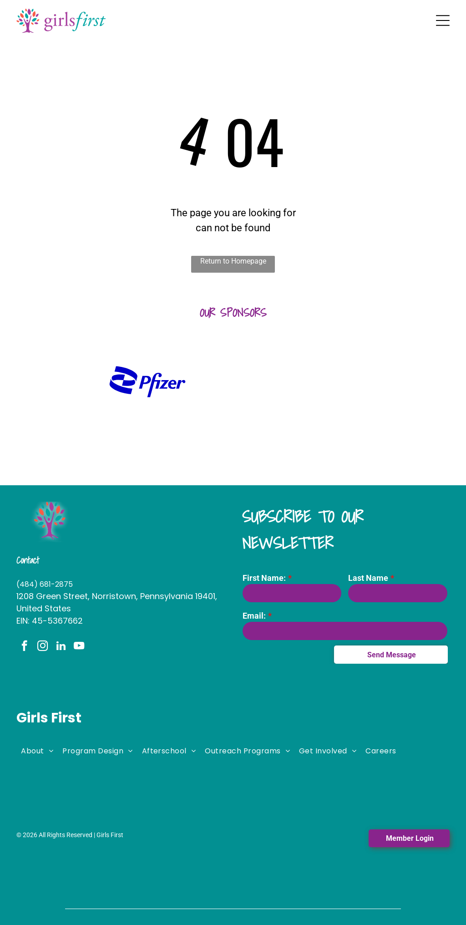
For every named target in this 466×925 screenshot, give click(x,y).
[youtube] (79, 647)
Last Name (368, 578)
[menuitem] (37, 750)
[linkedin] (61, 647)
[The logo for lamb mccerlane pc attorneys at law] (404, 382)
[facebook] (24, 647)
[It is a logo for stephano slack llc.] (318, 382)
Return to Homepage (233, 261)
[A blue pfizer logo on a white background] (147, 382)
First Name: (264, 578)
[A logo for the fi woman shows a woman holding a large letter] (233, 382)
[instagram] (43, 647)
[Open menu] (443, 20)
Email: (254, 615)
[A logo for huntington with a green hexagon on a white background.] (62, 382)
